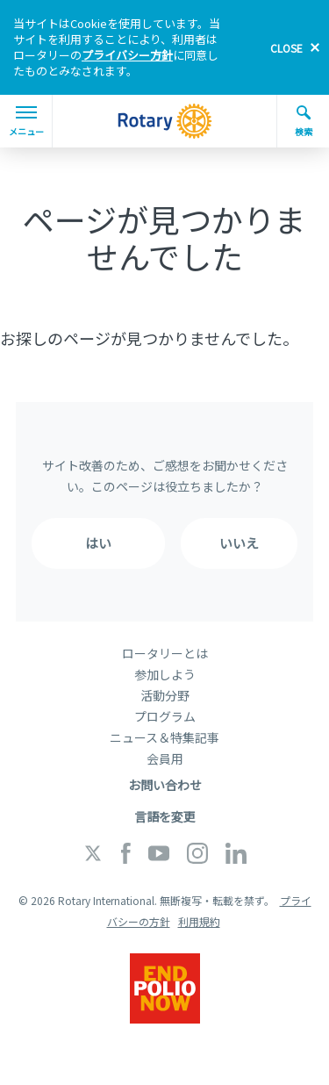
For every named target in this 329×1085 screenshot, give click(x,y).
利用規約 (199, 921)
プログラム (165, 716)
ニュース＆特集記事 (164, 737)
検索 (303, 121)
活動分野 (165, 695)
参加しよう (165, 674)
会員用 (165, 758)
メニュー (26, 122)
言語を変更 (165, 816)
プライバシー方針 (127, 55)
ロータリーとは (165, 653)
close (286, 47)
